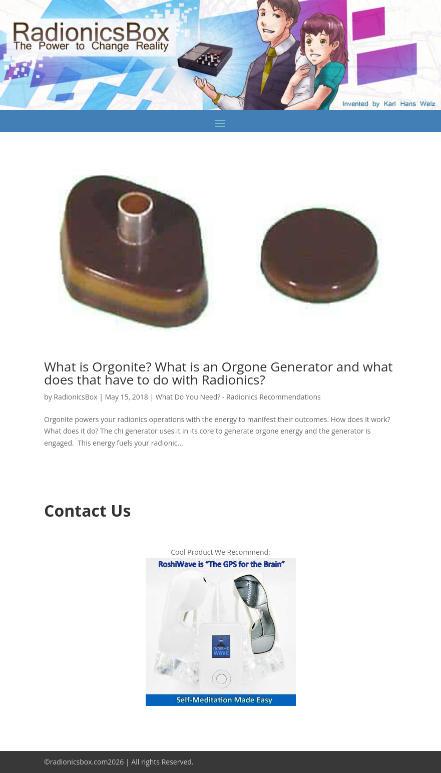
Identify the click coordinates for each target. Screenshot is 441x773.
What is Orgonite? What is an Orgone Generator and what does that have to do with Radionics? (218, 373)
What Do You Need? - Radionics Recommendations (238, 397)
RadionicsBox (75, 397)
